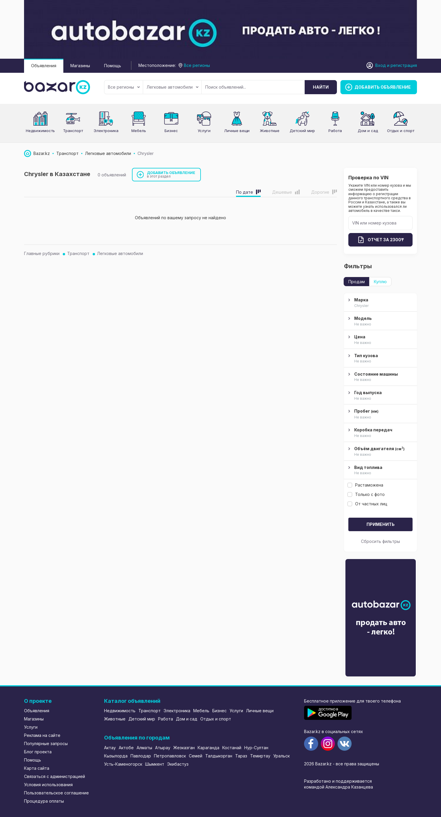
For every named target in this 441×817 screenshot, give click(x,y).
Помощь (112, 65)
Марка (379, 302)
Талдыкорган (218, 755)
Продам (356, 281)
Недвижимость (40, 130)
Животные (269, 130)
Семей (195, 755)
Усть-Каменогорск (123, 764)
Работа (335, 130)
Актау (110, 747)
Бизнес (171, 130)
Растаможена (365, 484)
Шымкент (154, 764)
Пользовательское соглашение (56, 792)
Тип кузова (379, 358)
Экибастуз (178, 764)
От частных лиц (367, 503)
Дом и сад (368, 130)
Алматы (144, 747)
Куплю (380, 281)
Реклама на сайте (42, 735)
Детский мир (302, 130)
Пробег (379, 414)
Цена (379, 339)
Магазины (80, 65)
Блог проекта (38, 751)
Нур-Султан (256, 747)
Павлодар (140, 755)
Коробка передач (379, 432)
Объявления (43, 65)
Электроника (106, 130)
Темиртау (260, 755)
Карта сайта (36, 768)
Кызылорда (116, 755)
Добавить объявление (171, 174)
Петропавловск (170, 755)
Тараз (241, 755)
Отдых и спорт (400, 130)
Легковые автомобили (173, 87)
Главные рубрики (42, 253)
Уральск (281, 755)
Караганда (208, 747)
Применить (381, 524)
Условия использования (48, 784)
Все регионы (124, 87)
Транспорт (73, 130)
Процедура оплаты (44, 801)
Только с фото (366, 494)
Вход (380, 65)
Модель (379, 321)
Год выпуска (379, 395)
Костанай (231, 747)
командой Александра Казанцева (338, 786)
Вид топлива (379, 470)
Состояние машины (379, 377)
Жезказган (184, 747)
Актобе (126, 747)
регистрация (404, 65)
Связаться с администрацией (54, 776)
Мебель (138, 130)
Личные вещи (237, 130)
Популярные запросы (46, 743)
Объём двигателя (379, 452)
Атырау (162, 747)
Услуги (204, 130)
